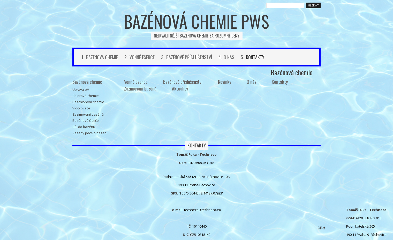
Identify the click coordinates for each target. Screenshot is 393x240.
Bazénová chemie (102, 57)
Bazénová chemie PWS (196, 21)
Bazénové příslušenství (189, 57)
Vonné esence (142, 57)
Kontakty (255, 57)
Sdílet (321, 227)
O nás (229, 57)
